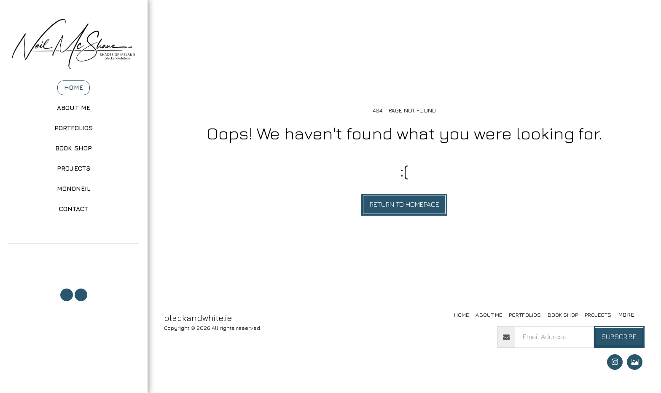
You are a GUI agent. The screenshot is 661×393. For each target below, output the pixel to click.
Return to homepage (404, 204)
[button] (73, 254)
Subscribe (619, 336)
